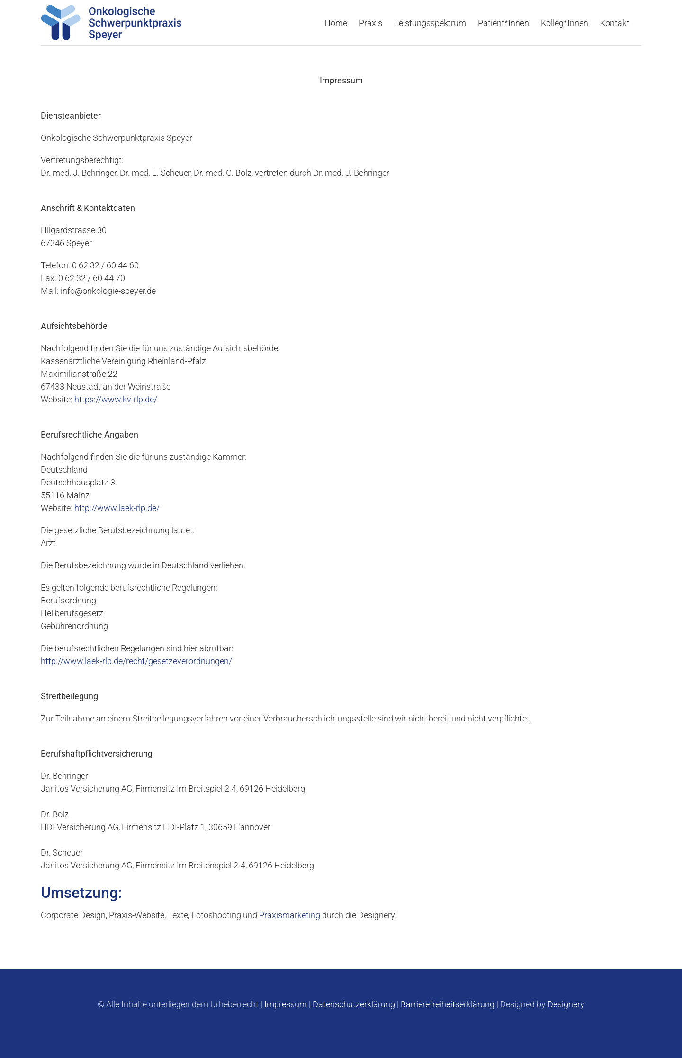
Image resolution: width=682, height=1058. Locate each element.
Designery (565, 1004)
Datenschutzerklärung (354, 1004)
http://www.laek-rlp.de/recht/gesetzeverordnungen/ (136, 661)
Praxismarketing (289, 915)
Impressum (285, 1004)
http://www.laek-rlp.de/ (117, 507)
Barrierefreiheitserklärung (447, 1004)
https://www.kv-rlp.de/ (115, 399)
